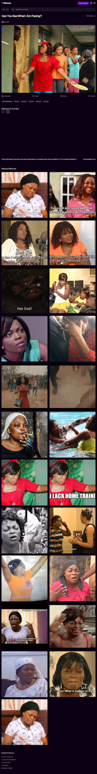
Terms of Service (7, 757)
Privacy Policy (6, 762)
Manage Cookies (7, 768)
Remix (35, 96)
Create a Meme (83, 3)
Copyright (5, 765)
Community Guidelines (9, 759)
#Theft (17, 101)
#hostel (46, 101)
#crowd (38, 101)
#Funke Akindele (7, 101)
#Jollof (31, 101)
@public (7, 22)
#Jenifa (23, 101)
